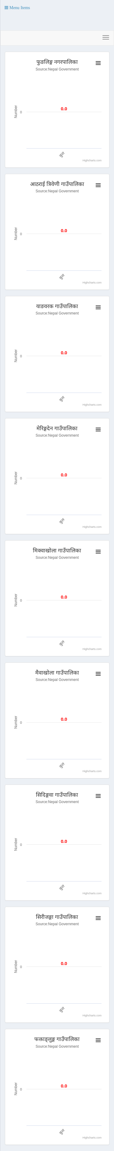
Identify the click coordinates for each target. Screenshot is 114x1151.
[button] (17, 7)
